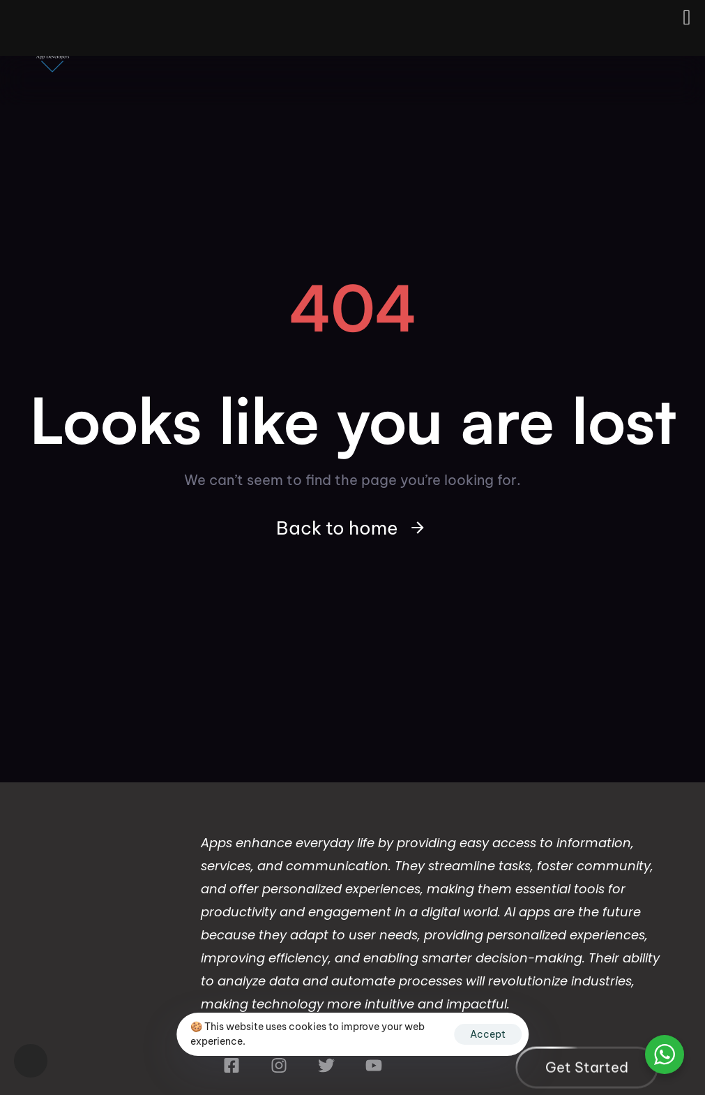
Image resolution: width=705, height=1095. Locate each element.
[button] (30, 1061)
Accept (488, 1034)
